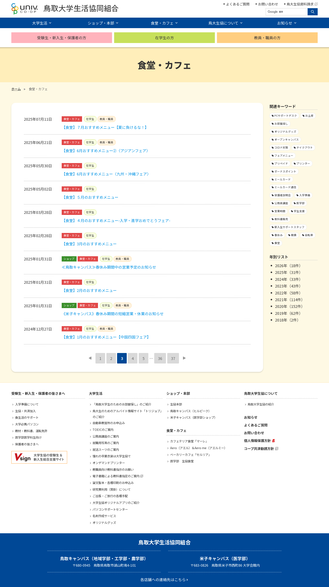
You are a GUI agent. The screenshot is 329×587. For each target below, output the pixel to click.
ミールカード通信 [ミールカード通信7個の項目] (285, 187)
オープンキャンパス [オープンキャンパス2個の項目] (286, 139)
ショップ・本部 (101, 23)
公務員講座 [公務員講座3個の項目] (281, 203)
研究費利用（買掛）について (112, 489)
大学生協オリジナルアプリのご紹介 (116, 502)
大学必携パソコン (27, 424)
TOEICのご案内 (103, 429)
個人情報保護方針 (257, 440)
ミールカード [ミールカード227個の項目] (282, 179)
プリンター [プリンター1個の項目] (303, 163)
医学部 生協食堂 (182, 461)
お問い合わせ (268, 4)
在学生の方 (164, 37)
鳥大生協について (223, 23)
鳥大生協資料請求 (302, 4)
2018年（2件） (288, 320)
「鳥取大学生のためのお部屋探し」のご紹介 (122, 404)
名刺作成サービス (104, 516)
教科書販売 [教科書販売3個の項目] (281, 219)
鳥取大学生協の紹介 (261, 404)
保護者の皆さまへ (27, 444)
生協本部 (176, 404)
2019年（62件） (289, 313)
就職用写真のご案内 (106, 443)
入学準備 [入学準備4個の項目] (304, 195)
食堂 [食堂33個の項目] (277, 243)
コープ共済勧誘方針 (259, 448)
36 (160, 358)
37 (173, 358)
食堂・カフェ (162, 23)
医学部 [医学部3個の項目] (300, 203)
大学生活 (39, 23)
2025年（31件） (289, 272)
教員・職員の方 (267, 37)
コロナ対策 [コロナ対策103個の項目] (281, 147)
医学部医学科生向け (28, 437)
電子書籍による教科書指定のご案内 (116, 476)
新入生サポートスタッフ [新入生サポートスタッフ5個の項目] (289, 227)
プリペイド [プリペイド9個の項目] (281, 163)
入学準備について (27, 404)
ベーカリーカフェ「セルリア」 (190, 454)
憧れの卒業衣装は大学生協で (112, 456)
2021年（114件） (290, 299)
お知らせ (284, 23)
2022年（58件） (289, 292)
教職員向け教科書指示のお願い (113, 469)
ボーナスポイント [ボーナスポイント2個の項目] (285, 171)
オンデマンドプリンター (109, 462)
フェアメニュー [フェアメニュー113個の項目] (283, 155)
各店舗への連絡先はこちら (163, 579)
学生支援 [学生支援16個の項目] (299, 211)
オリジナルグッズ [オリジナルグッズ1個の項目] (285, 131)
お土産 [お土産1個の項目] (309, 116)
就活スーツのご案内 (106, 449)
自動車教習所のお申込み (109, 423)
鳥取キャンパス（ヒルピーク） (190, 411)
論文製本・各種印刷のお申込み (113, 482)
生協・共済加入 (25, 411)
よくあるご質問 (237, 4)
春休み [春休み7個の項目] (278, 235)
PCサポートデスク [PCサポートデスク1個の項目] (285, 116)
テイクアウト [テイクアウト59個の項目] (304, 147)
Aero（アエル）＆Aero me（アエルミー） (198, 448)
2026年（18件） (289, 265)
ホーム (16, 88)
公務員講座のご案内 (106, 436)
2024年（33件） (289, 279)
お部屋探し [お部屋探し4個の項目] (281, 124)
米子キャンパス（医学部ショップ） (193, 417)
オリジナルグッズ (104, 522)
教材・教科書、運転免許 (31, 431)
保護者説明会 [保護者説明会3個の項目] (282, 195)
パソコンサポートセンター (110, 509)
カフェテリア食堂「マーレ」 (189, 441)
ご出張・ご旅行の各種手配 (110, 496)
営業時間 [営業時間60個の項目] (279, 211)
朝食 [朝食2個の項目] (293, 235)
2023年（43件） (289, 286)
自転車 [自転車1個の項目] (309, 235)
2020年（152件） (290, 306)
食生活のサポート (27, 417)
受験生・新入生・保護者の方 (61, 37)
